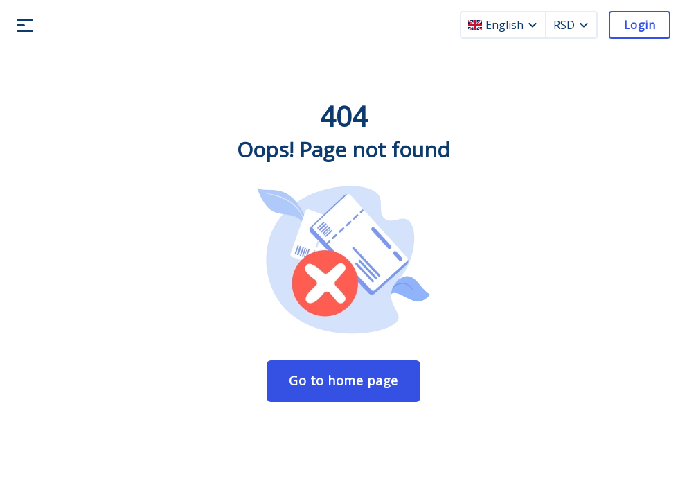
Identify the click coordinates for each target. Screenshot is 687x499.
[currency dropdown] (584, 25)
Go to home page (343, 380)
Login (639, 25)
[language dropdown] (533, 25)
